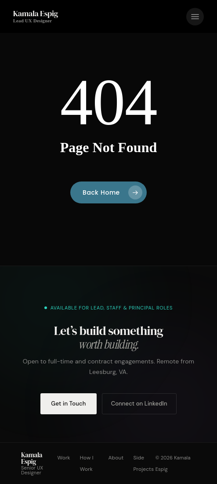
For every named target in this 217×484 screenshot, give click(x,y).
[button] (195, 16)
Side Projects (143, 463)
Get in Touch (68, 403)
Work (64, 457)
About (115, 457)
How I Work (87, 463)
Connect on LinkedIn (139, 403)
